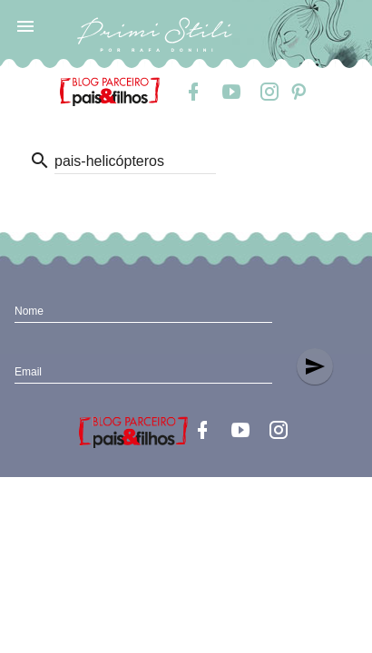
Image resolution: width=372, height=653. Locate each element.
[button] (25, 25)
